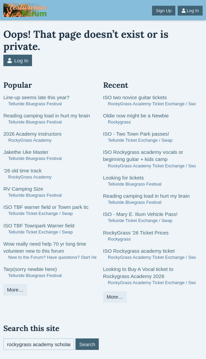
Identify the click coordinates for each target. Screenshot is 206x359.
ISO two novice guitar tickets (135, 97)
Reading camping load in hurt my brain (46, 115)
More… (15, 290)
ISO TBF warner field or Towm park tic (46, 207)
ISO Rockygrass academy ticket (139, 251)
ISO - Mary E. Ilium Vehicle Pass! (140, 214)
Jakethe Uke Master (25, 152)
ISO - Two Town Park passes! (136, 134)
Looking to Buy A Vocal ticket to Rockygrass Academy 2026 (138, 272)
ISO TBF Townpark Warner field (39, 225)
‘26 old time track (22, 170)
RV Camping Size (23, 189)
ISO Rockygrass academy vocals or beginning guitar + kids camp (143, 155)
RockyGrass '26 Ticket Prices (136, 233)
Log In (190, 10)
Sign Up (163, 10)
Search (87, 344)
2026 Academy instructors (32, 134)
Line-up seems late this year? (36, 97)
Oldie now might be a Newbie (136, 115)
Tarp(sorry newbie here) (30, 269)
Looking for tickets (123, 178)
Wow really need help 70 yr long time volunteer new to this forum (44, 247)
